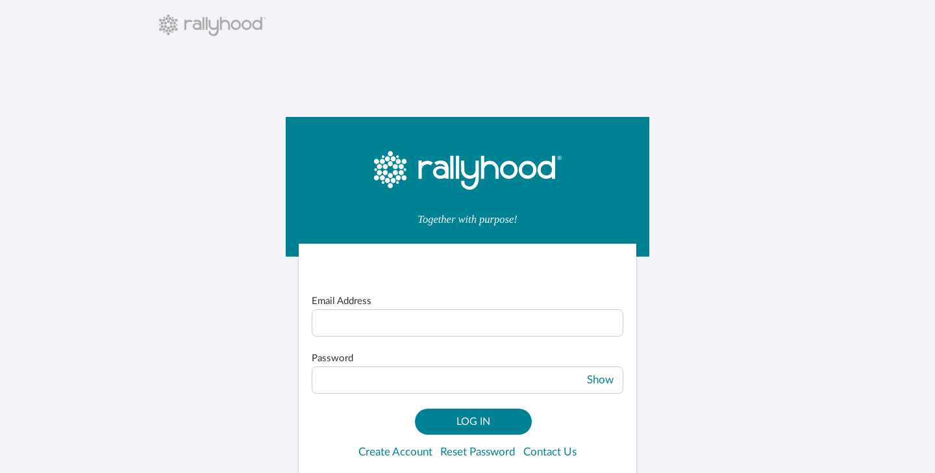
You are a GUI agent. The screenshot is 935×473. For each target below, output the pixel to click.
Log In (473, 421)
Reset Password (478, 452)
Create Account (395, 452)
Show (600, 380)
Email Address (341, 301)
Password (332, 358)
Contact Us (550, 452)
